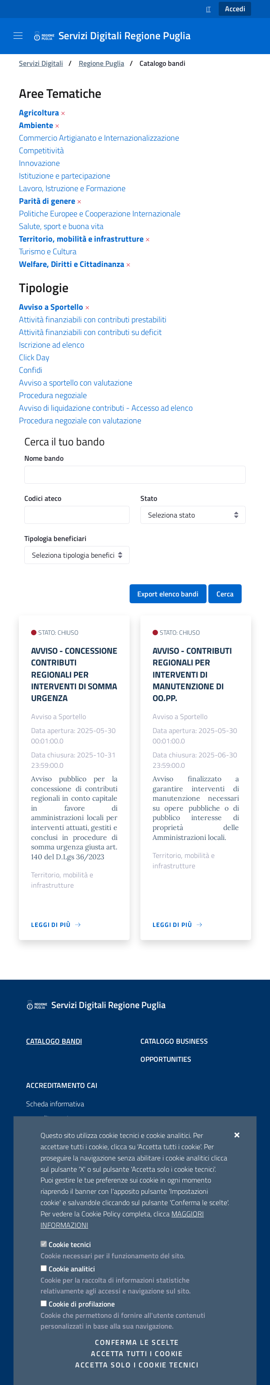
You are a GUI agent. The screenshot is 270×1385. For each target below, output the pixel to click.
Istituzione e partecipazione (64, 176)
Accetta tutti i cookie (137, 1353)
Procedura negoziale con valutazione (80, 420)
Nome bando (43, 458)
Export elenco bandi (167, 593)
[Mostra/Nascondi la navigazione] (18, 35)
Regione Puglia (101, 63)
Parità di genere (47, 201)
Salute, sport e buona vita (61, 226)
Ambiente (36, 125)
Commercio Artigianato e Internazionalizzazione (99, 138)
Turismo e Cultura (47, 251)
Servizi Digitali (41, 63)
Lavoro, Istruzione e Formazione (72, 188)
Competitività (41, 150)
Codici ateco (42, 498)
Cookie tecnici (70, 1244)
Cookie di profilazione (82, 1303)
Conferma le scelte (137, 1342)
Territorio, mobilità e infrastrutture (81, 239)
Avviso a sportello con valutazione (75, 382)
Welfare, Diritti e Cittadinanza (71, 264)
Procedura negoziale (53, 395)
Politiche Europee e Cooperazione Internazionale (99, 213)
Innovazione (39, 163)
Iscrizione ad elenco (51, 345)
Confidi (30, 370)
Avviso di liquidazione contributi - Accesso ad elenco (106, 408)
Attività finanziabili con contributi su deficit (90, 332)
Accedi (235, 8)
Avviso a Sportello (51, 307)
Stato (148, 498)
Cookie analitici (72, 1268)
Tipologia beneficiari (55, 538)
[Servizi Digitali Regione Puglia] (117, 36)
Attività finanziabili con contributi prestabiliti (92, 319)
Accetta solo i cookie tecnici (136, 1364)
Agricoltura (39, 112)
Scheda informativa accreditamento (55, 1111)
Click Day (34, 357)
